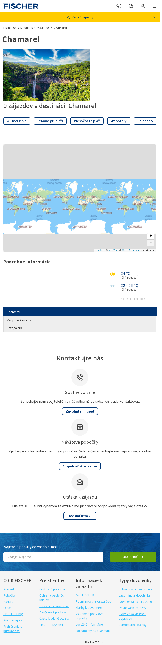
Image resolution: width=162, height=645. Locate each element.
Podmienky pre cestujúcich (94, 601)
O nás (7, 608)
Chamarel (13, 312)
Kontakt (8, 589)
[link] (16, 121)
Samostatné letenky (132, 625)
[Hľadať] (130, 6)
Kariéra (8, 602)
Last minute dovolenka (134, 595)
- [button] (150, 243)
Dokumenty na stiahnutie (93, 631)
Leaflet (99, 250)
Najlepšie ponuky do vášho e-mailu (31, 546)
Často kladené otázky (54, 618)
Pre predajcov (13, 620)
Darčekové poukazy (53, 612)
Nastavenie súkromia (54, 606)
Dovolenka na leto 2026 (135, 602)
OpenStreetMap (131, 250)
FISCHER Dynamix (51, 625)
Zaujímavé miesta (19, 320)
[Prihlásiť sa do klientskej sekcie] (142, 6)
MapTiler (114, 250)
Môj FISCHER (85, 595)
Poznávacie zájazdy (132, 608)
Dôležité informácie (89, 624)
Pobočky (9, 595)
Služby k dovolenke (89, 608)
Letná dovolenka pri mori (136, 589)
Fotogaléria (15, 328)
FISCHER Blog (13, 614)
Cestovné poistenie (52, 589)
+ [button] (150, 236)
